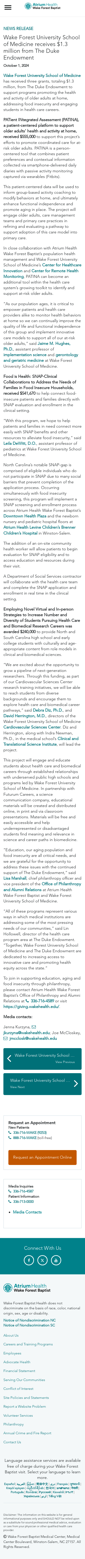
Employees (12, 1353)
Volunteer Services (18, 1415)
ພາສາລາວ (63, 1488)
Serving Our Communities (24, 1380)
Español (9, 1484)
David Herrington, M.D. (24, 715)
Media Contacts (27, 1212)
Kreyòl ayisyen (15, 1488)
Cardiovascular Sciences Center (32, 727)
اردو (43, 1496)
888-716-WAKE (24, 1138)
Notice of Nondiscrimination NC (29, 1320)
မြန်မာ (30, 1484)
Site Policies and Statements (26, 1397)
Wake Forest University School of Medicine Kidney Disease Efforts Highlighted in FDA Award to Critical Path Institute (48, 1058)
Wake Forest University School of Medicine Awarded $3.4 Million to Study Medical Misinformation (46, 1083)
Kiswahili (58, 1492)
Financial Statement (19, 1371)
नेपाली (74, 1488)
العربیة (21, 1484)
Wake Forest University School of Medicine (42, 75)
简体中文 (42, 1484)
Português (17, 1492)
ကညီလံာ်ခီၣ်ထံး (35, 1488)
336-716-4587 (23, 1191)
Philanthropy (13, 1424)
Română (31, 1492)
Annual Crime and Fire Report (27, 1433)
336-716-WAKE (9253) (29, 1132)
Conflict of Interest (18, 1388)
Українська (31, 1496)
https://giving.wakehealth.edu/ (31, 1006)
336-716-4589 (42, 1001)
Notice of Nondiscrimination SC (29, 1325)
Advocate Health (16, 1362)
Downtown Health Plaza (25, 516)
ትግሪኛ (69, 1492)
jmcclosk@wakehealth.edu (33, 1038)
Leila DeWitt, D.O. (19, 443)
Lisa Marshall (14, 878)
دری (52, 1484)
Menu (8, 5)
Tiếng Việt (55, 1496)
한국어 (50, 1488)
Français (62, 1484)
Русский (45, 1492)
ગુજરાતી (75, 1484)
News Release (18, 28)
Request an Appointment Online (42, 1157)
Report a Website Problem (24, 1406)
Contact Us (12, 1442)
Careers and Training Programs (28, 1344)
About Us (11, 1335)
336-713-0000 (23, 1201)
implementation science (24, 354)
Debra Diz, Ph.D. (48, 710)
